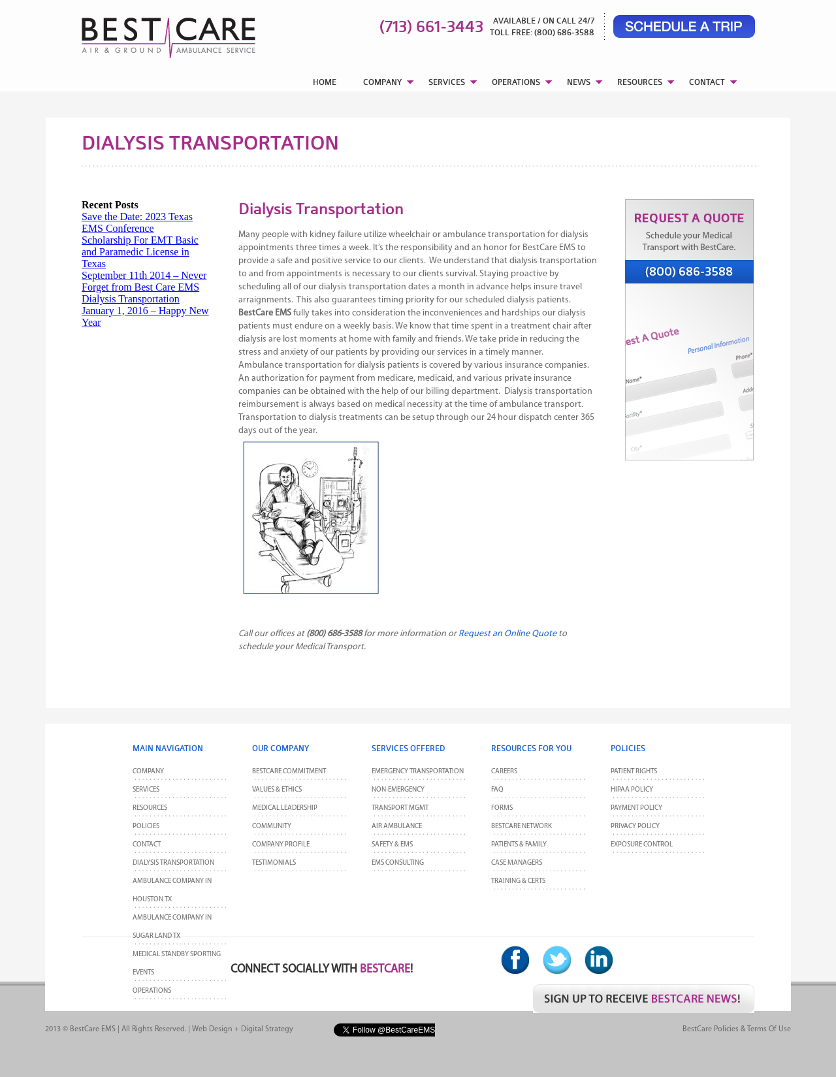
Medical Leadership (284, 808)
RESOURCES (639, 82)
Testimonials (274, 863)
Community (271, 826)
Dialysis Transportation (131, 298)
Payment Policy (636, 808)
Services (146, 790)
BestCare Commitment (289, 771)
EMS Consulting (398, 863)
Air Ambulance (397, 826)
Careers (504, 771)
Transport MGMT (400, 808)
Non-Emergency (398, 790)
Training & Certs (518, 881)
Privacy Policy (635, 826)
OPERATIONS (516, 82)
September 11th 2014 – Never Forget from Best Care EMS (144, 281)
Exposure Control (642, 844)
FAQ (497, 790)
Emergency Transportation (418, 771)
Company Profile (281, 844)
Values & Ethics (277, 790)
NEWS (578, 82)
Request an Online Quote (507, 634)
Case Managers (516, 863)
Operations (152, 991)
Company (148, 771)
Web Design (212, 1029)
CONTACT (707, 82)
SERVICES (446, 82)
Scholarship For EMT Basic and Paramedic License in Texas (140, 251)
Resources (150, 808)
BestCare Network (521, 826)
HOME (324, 82)
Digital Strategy (267, 1029)
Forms (502, 808)
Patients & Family (519, 844)
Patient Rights (634, 771)
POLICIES (146, 826)
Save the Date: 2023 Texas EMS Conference (137, 222)
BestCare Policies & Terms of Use (737, 1029)
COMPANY (382, 82)
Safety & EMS (392, 844)
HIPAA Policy (632, 790)
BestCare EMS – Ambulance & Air (152, 32)
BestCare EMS (93, 1029)
